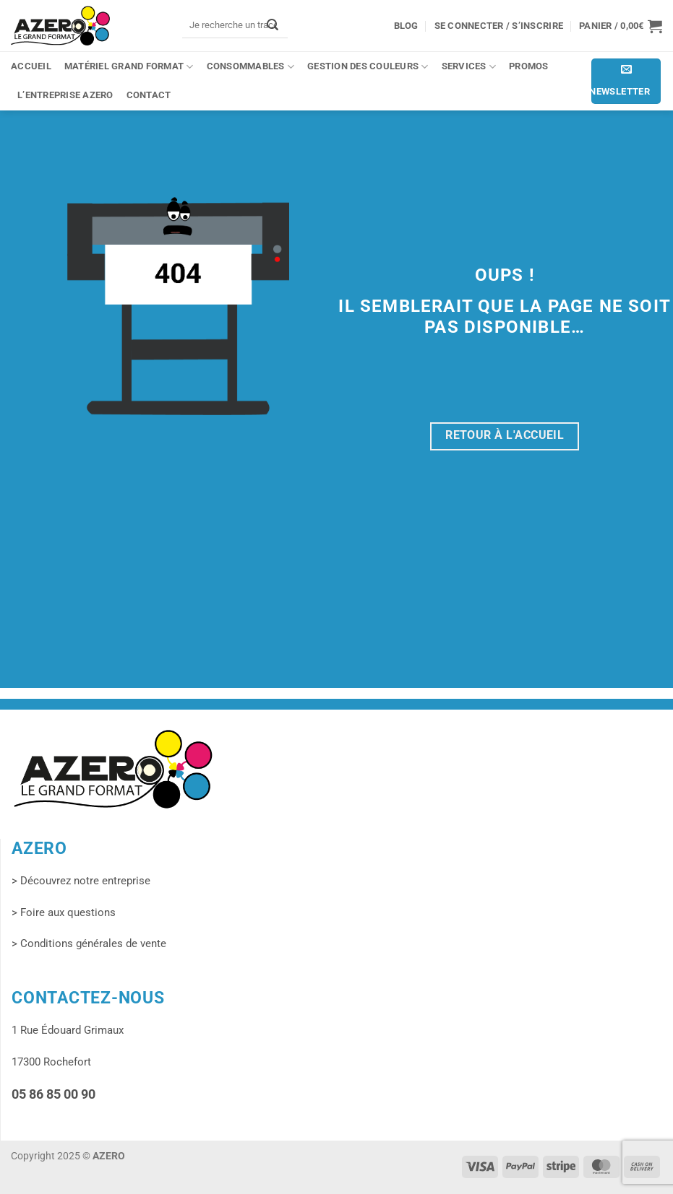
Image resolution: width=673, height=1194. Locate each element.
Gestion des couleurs (368, 67)
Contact (149, 95)
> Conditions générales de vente (89, 943)
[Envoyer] (272, 25)
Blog (406, 25)
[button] (620, 26)
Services (469, 67)
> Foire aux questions (64, 912)
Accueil (31, 66)
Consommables (251, 67)
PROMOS (529, 66)
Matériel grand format (129, 67)
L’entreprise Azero (65, 95)
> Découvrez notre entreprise (81, 880)
